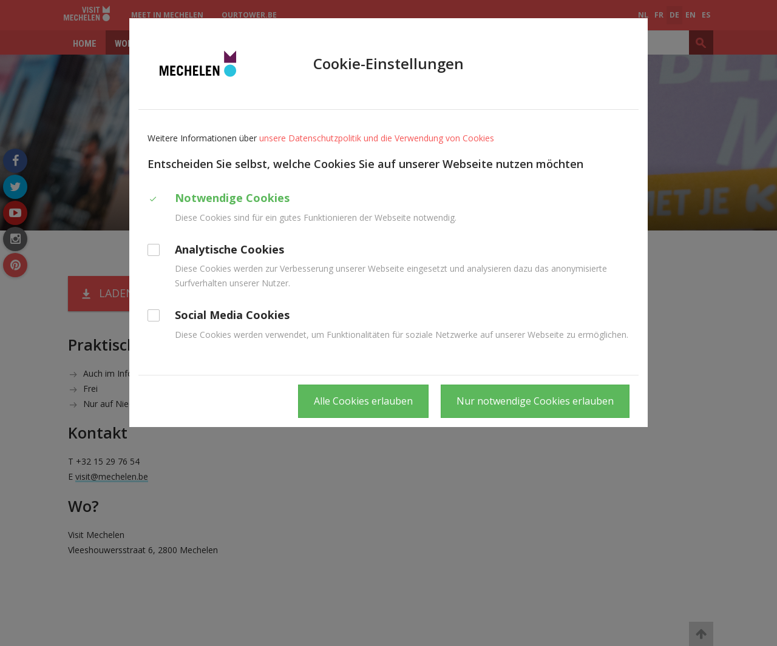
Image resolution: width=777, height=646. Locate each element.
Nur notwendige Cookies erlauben (535, 401)
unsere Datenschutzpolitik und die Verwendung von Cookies (376, 138)
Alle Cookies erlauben (363, 401)
